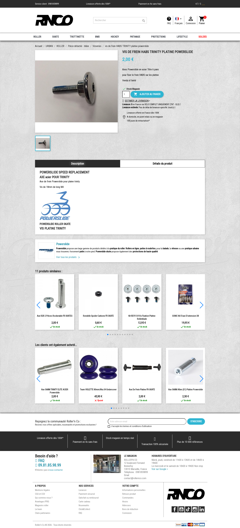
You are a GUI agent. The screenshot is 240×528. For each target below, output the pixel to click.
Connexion (127, 513)
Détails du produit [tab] (162, 163)
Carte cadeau (84, 501)
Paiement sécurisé (87, 494)
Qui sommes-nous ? (43, 498)
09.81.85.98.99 (48, 465)
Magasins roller (41, 505)
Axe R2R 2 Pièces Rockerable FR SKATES (54, 316)
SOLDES (203, 36)
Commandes (127, 498)
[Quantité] (126, 94)
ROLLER (37, 36)
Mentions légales (42, 490)
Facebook (175, 509)
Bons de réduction (130, 509)
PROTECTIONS (158, 36)
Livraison (82, 490)
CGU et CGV (40, 494)
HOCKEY (115, 36)
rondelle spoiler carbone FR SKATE (98, 316)
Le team (38, 509)
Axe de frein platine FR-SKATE (142, 389)
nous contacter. (56, 470)
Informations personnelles (133, 490)
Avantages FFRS (42, 501)
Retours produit (129, 494)
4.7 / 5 (200, 3)
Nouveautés (84, 505)
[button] (175, 107)
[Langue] (179, 20)
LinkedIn (202, 509)
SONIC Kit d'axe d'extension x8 (185, 316)
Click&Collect (84, 509)
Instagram (195, 509)
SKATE (55, 36)
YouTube (181, 509)
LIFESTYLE (182, 36)
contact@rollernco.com (135, 478)
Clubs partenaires (42, 513)
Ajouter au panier (147, 94)
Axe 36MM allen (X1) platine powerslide (185, 389)
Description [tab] (77, 163)
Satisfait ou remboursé (89, 498)
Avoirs (125, 501)
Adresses (126, 505)
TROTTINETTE (77, 36)
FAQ (169, 23)
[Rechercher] (120, 20)
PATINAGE (135, 36)
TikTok (188, 509)
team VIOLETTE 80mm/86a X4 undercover (98, 389)
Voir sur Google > (160, 469)
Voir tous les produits (68, 257)
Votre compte (130, 485)
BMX (97, 36)
